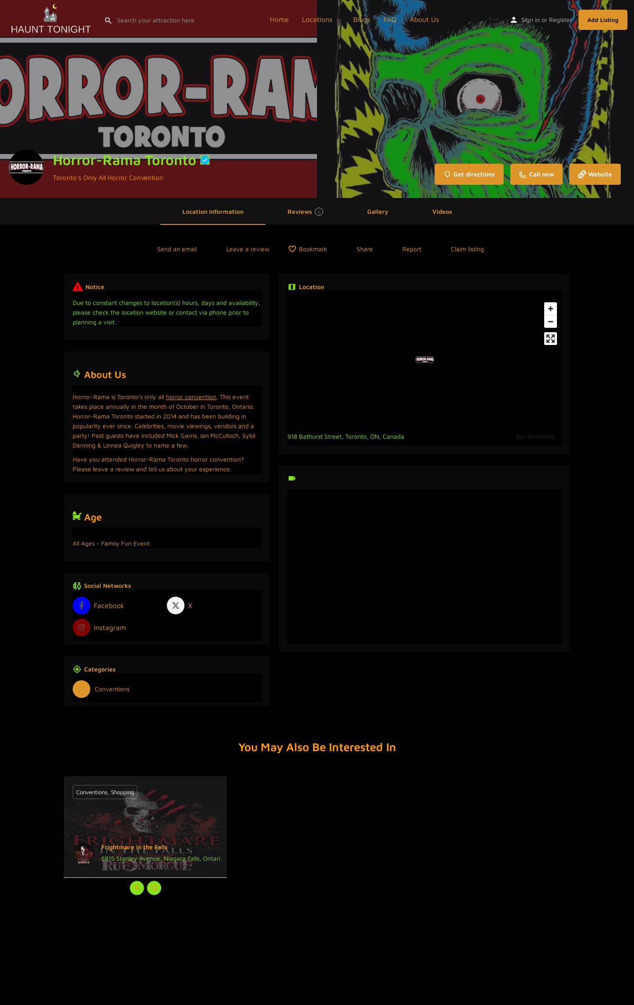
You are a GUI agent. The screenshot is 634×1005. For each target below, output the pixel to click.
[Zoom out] (550, 321)
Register (560, 19)
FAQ (390, 19)
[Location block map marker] (425, 359)
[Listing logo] (26, 167)
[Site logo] (52, 18)
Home (279, 19)
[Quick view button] (137, 888)
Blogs (361, 19)
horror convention (191, 396)
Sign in (530, 19)
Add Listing (603, 19)
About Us (424, 19)
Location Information (212, 211)
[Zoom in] (550, 308)
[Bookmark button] (154, 888)
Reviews (305, 212)
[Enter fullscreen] (550, 338)
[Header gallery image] (158, 99)
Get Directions (535, 436)
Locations (317, 19)
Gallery (377, 211)
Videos (442, 211)
